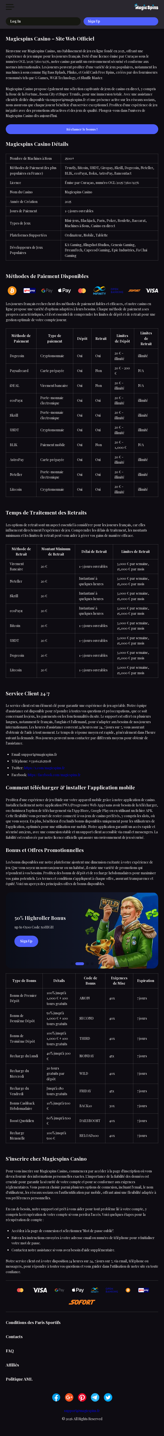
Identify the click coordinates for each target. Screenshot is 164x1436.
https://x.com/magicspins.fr (44, 768)
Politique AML (19, 1379)
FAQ (10, 1350)
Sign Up (94, 21)
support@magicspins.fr (82, 1410)
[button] (72, 963)
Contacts (14, 1336)
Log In (15, 21)
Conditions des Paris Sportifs (33, 1322)
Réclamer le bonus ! (82, 129)
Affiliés (12, 1364)
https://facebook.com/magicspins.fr (54, 775)
